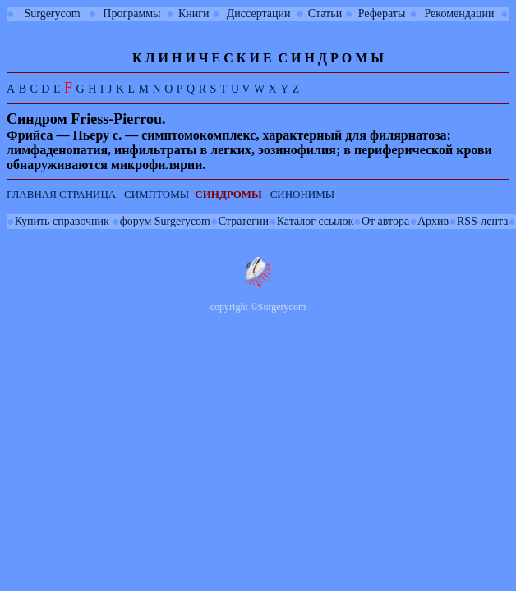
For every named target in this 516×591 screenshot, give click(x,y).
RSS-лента (483, 221)
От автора (385, 221)
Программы (131, 13)
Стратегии (244, 221)
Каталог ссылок (315, 221)
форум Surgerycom (165, 221)
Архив (433, 221)
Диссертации (259, 13)
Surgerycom (52, 13)
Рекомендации (460, 13)
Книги (194, 13)
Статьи (325, 13)
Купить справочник (62, 221)
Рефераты (382, 13)
